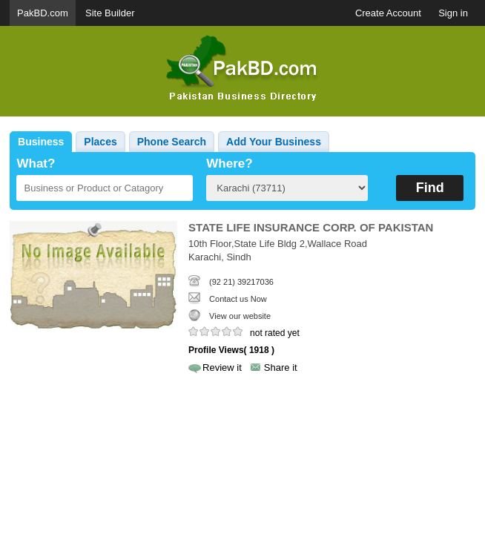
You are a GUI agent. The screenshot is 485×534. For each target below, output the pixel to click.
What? (35, 163)
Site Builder (109, 13)
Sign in (453, 13)
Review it (222, 367)
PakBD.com (42, 13)
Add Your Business (273, 142)
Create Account (388, 13)
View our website (240, 316)
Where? (229, 163)
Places (100, 142)
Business (41, 142)
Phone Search (171, 142)
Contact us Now (238, 298)
